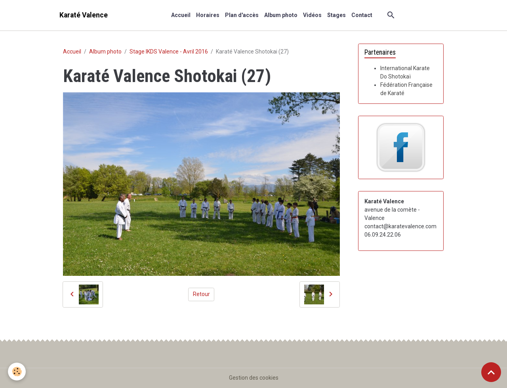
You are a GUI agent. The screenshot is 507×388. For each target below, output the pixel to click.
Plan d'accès (242, 15)
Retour (201, 294)
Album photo (280, 15)
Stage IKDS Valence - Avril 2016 (169, 51)
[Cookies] (17, 371)
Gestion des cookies (253, 378)
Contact (361, 15)
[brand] (84, 15)
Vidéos (312, 15)
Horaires (207, 15)
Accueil (181, 15)
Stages (336, 15)
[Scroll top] (491, 372)
